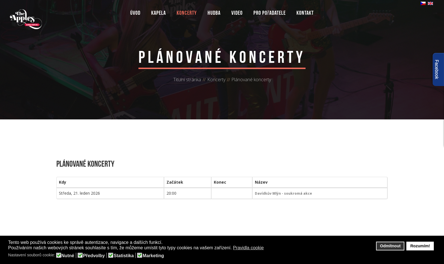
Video (237, 13)
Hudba (214, 13)
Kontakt (305, 13)
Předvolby (94, 256)
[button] (267, 248)
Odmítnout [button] (390, 246)
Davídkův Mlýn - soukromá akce (283, 193)
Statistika (124, 256)
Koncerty (187, 13)
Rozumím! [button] (420, 246)
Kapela (158, 13)
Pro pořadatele (269, 13)
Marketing (153, 256)
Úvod (135, 13)
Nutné (67, 256)
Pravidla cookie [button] (248, 247)
